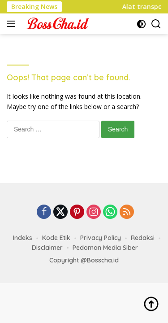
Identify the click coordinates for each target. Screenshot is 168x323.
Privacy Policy (100, 238)
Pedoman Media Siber (105, 248)
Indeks (22, 238)
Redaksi (143, 238)
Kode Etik (56, 238)
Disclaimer (47, 248)
